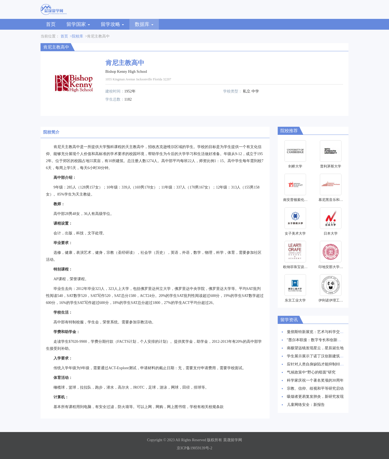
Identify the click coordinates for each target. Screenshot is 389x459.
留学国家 (78, 24)
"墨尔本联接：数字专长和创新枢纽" (317, 340)
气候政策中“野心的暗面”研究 (311, 372)
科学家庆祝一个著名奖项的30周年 (315, 380)
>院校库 (76, 36)
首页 (51, 24)
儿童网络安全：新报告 (306, 405)
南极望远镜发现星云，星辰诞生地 (315, 348)
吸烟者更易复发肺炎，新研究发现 (315, 397)
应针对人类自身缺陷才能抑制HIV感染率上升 (324, 364)
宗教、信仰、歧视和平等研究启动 (315, 388)
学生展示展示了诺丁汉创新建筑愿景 (317, 356)
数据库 (144, 24)
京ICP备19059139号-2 (194, 448)
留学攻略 (112, 24)
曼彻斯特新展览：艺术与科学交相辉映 (319, 332)
